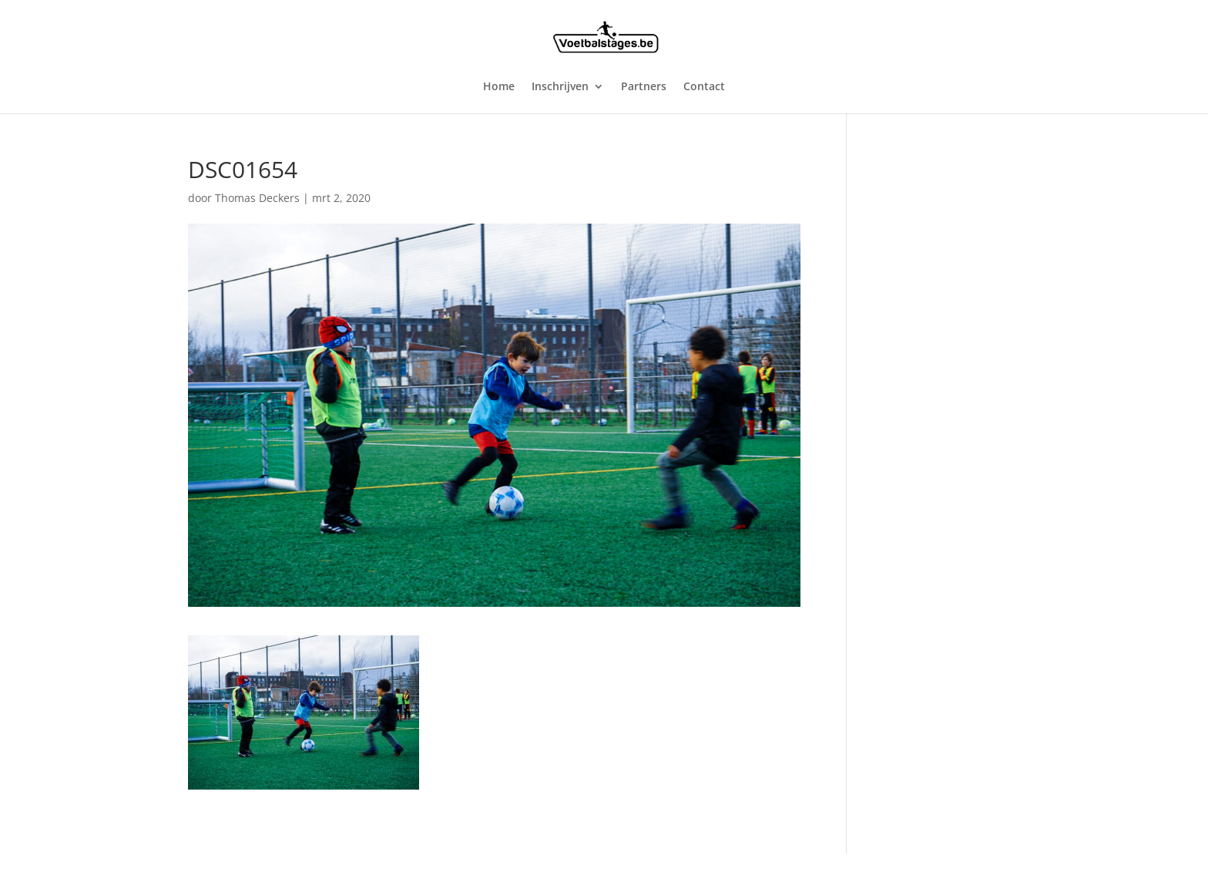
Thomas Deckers (257, 197)
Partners (643, 87)
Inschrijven (560, 87)
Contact (704, 87)
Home (499, 87)
